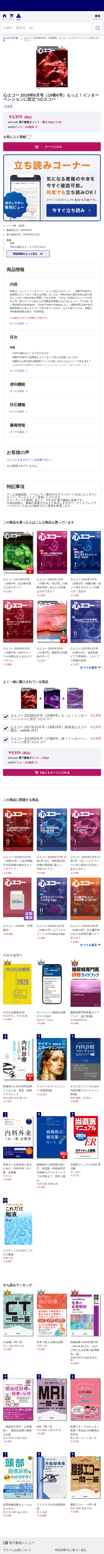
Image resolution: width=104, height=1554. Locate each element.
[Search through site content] (47, 28)
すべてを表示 (89, 667)
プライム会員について (17, 1550)
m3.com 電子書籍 (10, 39)
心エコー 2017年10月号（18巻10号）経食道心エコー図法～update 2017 (48, 729)
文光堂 (8, 106)
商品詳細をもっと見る (25, 253)
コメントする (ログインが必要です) (28, 459)
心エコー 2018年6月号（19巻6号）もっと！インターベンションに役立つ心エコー (48, 717)
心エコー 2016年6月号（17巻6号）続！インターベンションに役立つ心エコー (48, 740)
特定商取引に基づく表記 (70, 1550)
